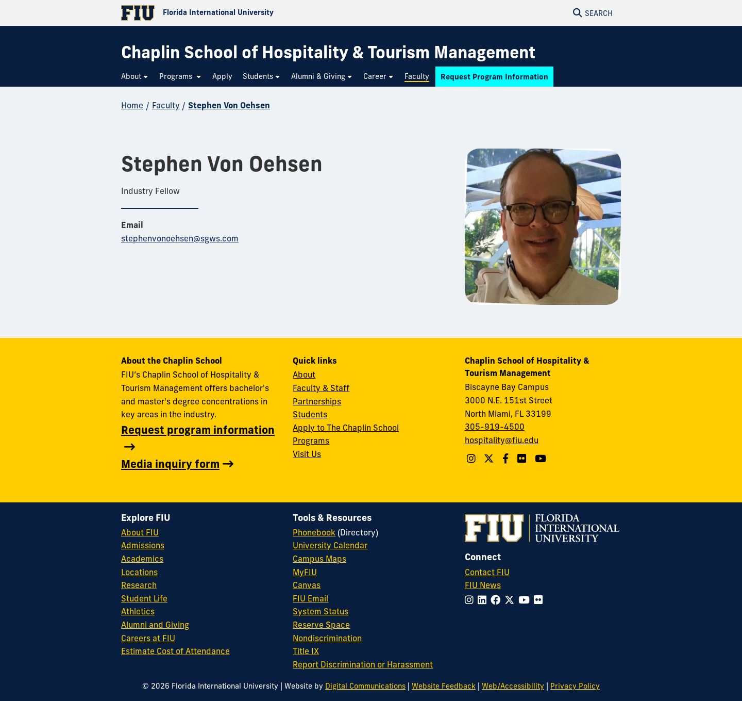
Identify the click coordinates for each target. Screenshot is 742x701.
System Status (320, 611)
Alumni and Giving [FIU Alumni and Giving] (155, 625)
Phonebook (314, 532)
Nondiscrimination (327, 638)
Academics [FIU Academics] (142, 558)
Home (132, 105)
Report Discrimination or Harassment (363, 664)
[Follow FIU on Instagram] (471, 600)
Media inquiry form (170, 463)
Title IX (306, 651)
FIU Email (310, 598)
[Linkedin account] (523, 458)
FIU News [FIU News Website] (483, 585)
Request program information (198, 429)
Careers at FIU (148, 638)
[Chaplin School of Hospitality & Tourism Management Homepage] (328, 52)
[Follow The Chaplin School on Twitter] (490, 458)
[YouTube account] (542, 458)
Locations (139, 572)
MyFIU (305, 572)
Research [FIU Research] (139, 585)
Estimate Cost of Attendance (175, 651)
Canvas (307, 585)
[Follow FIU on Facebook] (497, 600)
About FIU (140, 532)
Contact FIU (487, 572)
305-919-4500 (495, 426)
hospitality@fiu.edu (501, 440)
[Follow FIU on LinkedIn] (484, 600)
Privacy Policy (575, 686)
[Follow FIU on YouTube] (526, 600)
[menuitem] (135, 77)
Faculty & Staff (321, 388)
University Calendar (330, 545)
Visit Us (307, 454)
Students (310, 414)
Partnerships (317, 401)
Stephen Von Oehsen (229, 105)
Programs (311, 440)
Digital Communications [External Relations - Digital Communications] (365, 686)
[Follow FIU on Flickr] (540, 600)
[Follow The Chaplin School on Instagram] (472, 458)
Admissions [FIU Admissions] (142, 545)
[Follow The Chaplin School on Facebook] (506, 458)
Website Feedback (444, 686)
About (304, 374)
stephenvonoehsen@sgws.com (180, 238)
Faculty (166, 105)
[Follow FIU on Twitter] (511, 600)
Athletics (138, 611)
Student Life (144, 598)
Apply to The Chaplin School (346, 427)
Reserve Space (321, 625)
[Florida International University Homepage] (246, 13)
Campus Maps (319, 558)
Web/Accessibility (513, 686)
